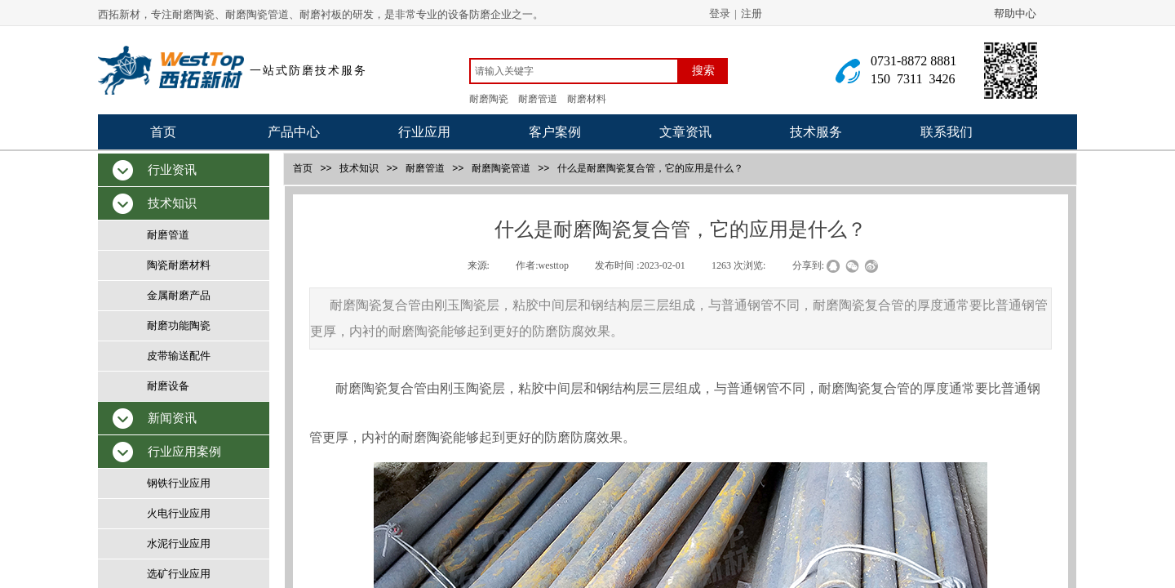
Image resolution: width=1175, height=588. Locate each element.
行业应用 (424, 132)
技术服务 (816, 132)
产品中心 (294, 132)
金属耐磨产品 (179, 295)
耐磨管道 (425, 168)
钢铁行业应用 (179, 483)
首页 (163, 132)
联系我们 (946, 132)
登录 (719, 13)
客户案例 (555, 132)
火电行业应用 (179, 513)
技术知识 (359, 168)
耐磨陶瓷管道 (501, 168)
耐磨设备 (168, 386)
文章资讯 (685, 132)
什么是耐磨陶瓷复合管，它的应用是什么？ (650, 168)
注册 (751, 13)
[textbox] (574, 71)
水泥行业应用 (179, 543)
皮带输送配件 (179, 356)
